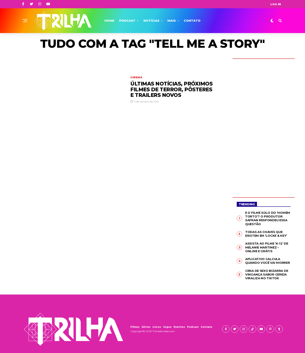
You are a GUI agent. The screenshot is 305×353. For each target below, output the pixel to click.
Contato (192, 21)
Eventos (179, 324)
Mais (171, 21)
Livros (156, 324)
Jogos (167, 324)
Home (109, 21)
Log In (275, 4)
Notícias (151, 21)
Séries (146, 324)
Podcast (127, 21)
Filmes (134, 324)
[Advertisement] (264, 125)
